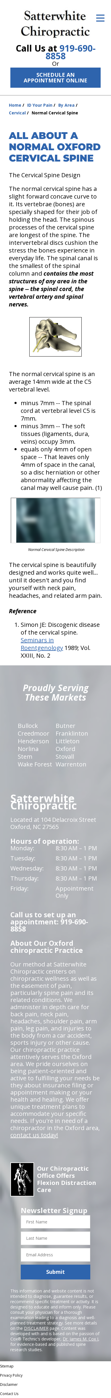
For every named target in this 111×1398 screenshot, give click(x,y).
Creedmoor (33, 733)
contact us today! (34, 1135)
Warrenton (71, 764)
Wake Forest (35, 764)
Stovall (65, 756)
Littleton (68, 741)
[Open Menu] (100, 18)
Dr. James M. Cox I (80, 1339)
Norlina (28, 749)
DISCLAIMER (36, 1328)
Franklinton (72, 733)
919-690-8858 (71, 52)
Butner (65, 726)
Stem (25, 756)
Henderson (33, 741)
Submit (55, 1271)
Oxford (65, 749)
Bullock (28, 726)
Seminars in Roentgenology (42, 644)
